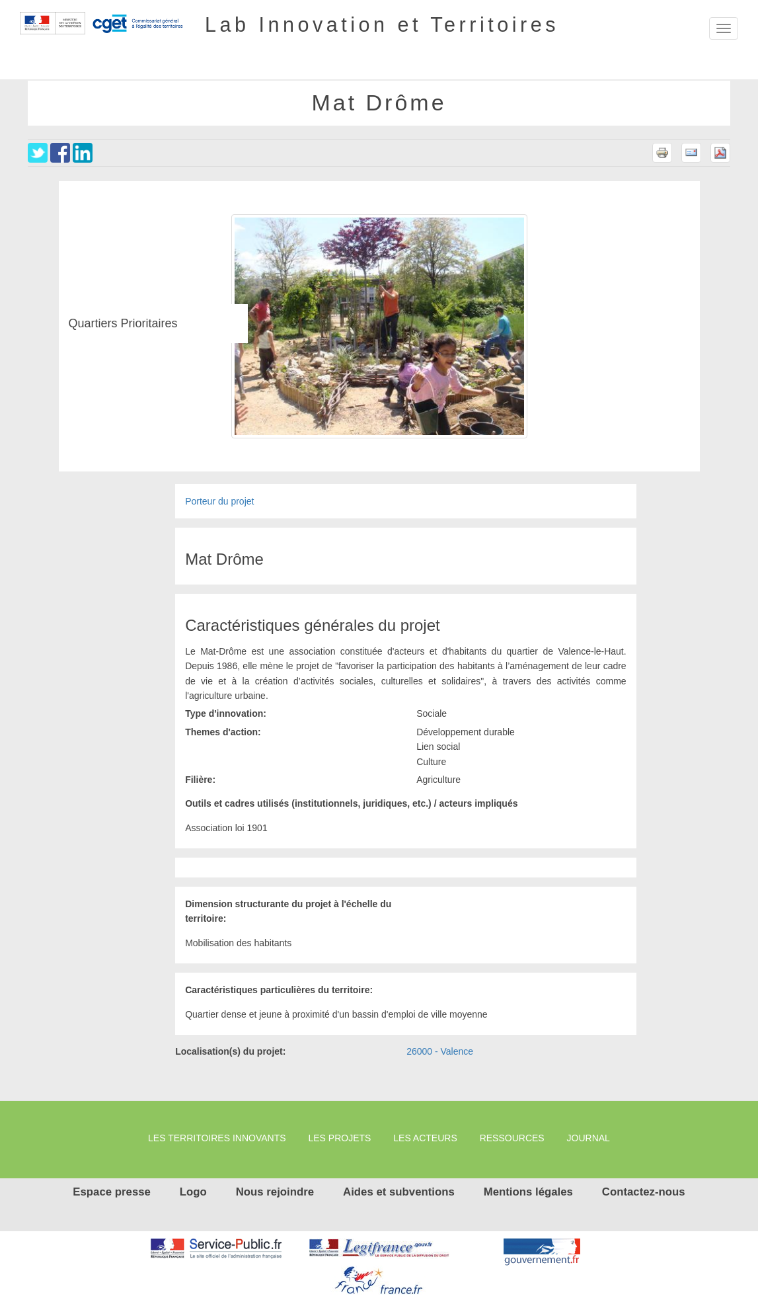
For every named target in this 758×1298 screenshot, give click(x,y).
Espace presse (112, 1192)
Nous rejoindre (275, 1192)
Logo (193, 1192)
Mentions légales (528, 1192)
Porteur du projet (219, 501)
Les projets (339, 1138)
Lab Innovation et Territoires (382, 23)
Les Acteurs (425, 1138)
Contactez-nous (643, 1192)
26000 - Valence (439, 1051)
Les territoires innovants (217, 1138)
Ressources (512, 1138)
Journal (588, 1138)
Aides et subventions (399, 1192)
